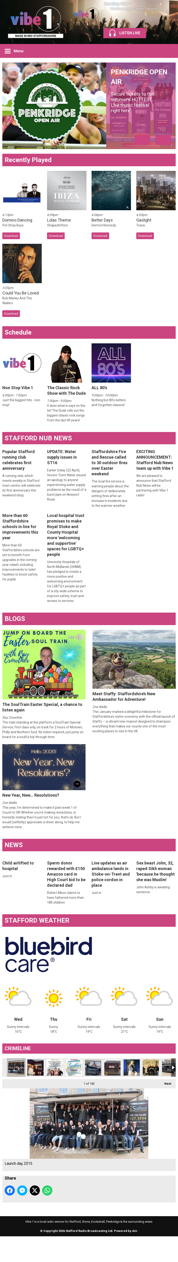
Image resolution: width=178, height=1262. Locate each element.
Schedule (18, 332)
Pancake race (151, 1067)
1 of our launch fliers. (55, 1067)
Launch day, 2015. (16, 1067)
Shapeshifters (57, 225)
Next (165, 1082)
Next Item (163, 140)
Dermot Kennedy (104, 225)
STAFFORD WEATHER (37, 920)
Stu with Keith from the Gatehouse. (35, 1067)
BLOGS (15, 619)
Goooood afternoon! (93, 1067)
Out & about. (112, 1067)
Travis (140, 225)
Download (11, 236)
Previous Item (142, 140)
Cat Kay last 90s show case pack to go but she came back (132, 1067)
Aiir (134, 1231)
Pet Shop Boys (121, 8)
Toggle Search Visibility (169, 51)
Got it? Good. (74, 1067)
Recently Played (28, 160)
